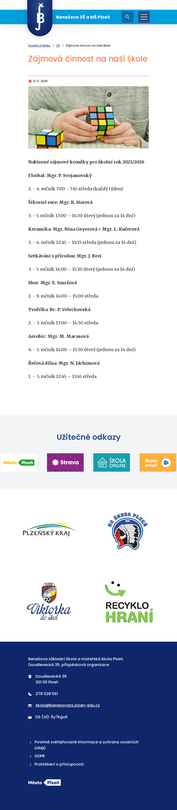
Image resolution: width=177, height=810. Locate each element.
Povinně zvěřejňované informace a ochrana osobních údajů (83, 745)
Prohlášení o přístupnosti (56, 764)
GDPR (36, 756)
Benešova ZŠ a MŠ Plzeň (68, 17)
